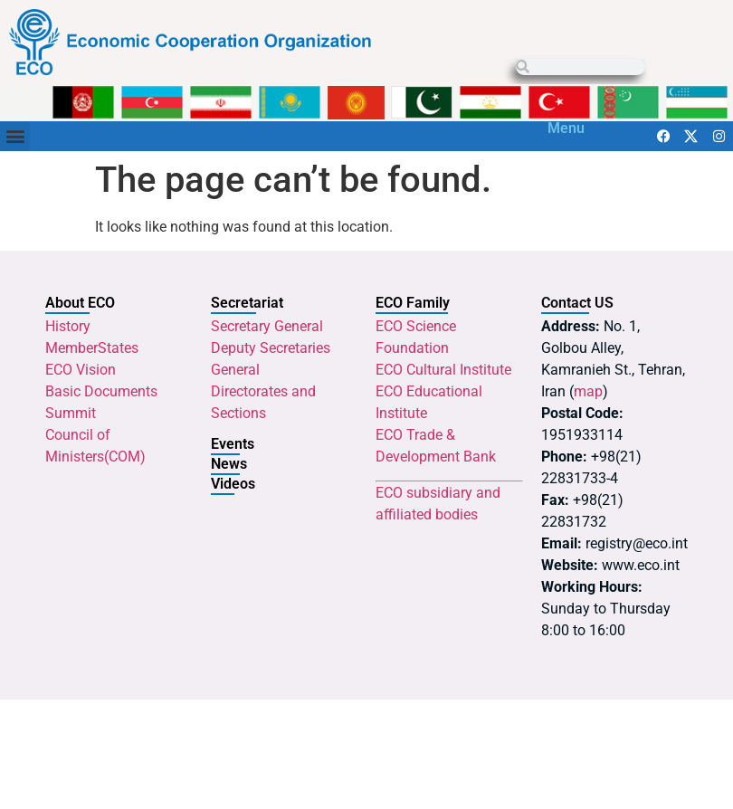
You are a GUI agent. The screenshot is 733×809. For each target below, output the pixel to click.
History (67, 326)
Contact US (577, 302)
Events (232, 443)
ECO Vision (80, 369)
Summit (70, 413)
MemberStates (91, 348)
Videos (233, 483)
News (229, 463)
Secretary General (267, 326)
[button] (15, 136)
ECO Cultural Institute (443, 369)
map (588, 391)
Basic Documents (101, 391)
